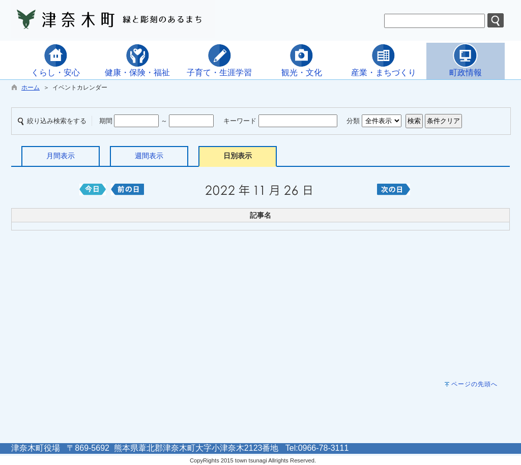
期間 (105, 121)
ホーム (30, 87)
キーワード (239, 121)
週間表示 (149, 156)
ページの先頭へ (474, 384)
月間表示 (60, 156)
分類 (353, 121)
